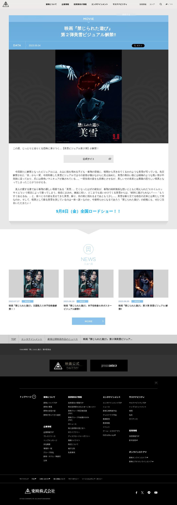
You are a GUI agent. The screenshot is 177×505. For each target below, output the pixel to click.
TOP (13, 339)
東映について (49, 397)
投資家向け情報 (75, 397)
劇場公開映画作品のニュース (63, 339)
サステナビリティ (137, 397)
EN (171, 4)
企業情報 (47, 426)
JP (167, 4)
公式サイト (88, 159)
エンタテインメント (31, 339)
